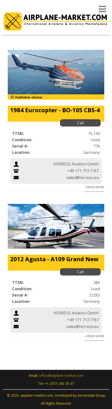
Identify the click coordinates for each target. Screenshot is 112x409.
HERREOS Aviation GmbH (76, 164)
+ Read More (94, 187)
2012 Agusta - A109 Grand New (54, 259)
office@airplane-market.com (61, 375)
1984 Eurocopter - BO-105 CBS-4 (55, 110)
